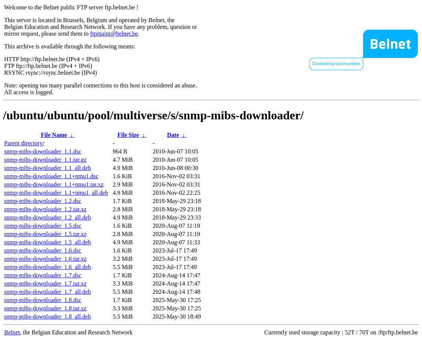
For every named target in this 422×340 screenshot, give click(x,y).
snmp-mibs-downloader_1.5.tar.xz (45, 234)
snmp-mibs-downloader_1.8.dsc (42, 300)
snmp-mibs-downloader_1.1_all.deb (47, 168)
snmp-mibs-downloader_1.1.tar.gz (45, 159)
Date (173, 135)
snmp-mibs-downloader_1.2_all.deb (47, 217)
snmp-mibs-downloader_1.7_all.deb (47, 292)
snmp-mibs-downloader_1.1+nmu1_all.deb (56, 193)
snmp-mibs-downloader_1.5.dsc (42, 226)
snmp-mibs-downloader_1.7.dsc (42, 275)
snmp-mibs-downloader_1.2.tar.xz (45, 209)
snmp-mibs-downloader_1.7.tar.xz (45, 283)
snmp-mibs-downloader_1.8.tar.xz (45, 308)
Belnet (12, 332)
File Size (128, 135)
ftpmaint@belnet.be (114, 33)
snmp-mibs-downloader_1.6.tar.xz (45, 259)
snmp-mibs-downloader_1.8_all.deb (47, 316)
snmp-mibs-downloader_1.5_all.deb (47, 242)
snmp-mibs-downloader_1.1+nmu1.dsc (51, 176)
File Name (54, 135)
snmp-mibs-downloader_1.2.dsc (42, 201)
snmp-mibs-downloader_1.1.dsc (42, 151)
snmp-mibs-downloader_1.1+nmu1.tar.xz (54, 184)
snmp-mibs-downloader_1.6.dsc (42, 250)
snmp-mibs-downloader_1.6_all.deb (47, 267)
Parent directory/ (24, 143)
